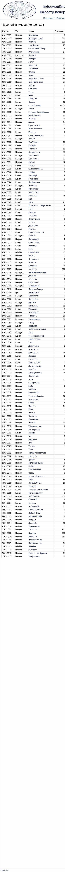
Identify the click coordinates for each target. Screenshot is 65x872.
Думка (31, 75)
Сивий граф (33, 252)
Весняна (32, 356)
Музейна (32, 369)
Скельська (33, 306)
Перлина (32, 406)
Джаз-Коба (33, 226)
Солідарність (34, 152)
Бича (30, 95)
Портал (31, 85)
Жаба (30, 386)
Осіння (31, 473)
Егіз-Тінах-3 (33, 155)
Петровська (33, 239)
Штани (31, 343)
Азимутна (32, 99)
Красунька (32, 195)
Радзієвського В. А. (36, 232)
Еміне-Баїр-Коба (35, 82)
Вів (29, 436)
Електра (32, 212)
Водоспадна (33, 393)
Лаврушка (32, 246)
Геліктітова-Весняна (37, 329)
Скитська (32, 533)
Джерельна (33, 299)
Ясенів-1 (32, 55)
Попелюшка (33, 496)
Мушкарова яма (35, 38)
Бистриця (32, 175)
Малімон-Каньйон (36, 396)
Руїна (30, 409)
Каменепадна (34, 339)
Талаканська (33, 286)
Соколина (32, 500)
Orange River (34, 383)
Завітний (32, 236)
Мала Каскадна (35, 129)
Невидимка (33, 376)
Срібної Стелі (34, 513)
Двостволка (33, 346)
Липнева (32, 546)
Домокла (32, 276)
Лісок (30, 379)
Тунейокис (32, 216)
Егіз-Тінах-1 (33, 142)
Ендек (31, 109)
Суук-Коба (32, 89)
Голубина (32, 269)
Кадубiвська (33, 45)
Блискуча (32, 316)
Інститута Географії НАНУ (39, 206)
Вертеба (32, 42)
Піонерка (32, 58)
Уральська (33, 309)
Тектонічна (33, 68)
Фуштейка (32, 550)
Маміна (31, 172)
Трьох (30, 92)
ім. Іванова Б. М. (35, 169)
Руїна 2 (31, 413)
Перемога (32, 326)
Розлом (31, 162)
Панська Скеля (34, 483)
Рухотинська (33, 52)
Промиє (31, 139)
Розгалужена (34, 429)
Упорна (31, 433)
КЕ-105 (31, 222)
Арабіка (31, 122)
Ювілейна (32, 149)
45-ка (30, 249)
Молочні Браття (35, 493)
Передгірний (33, 292)
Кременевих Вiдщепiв (37, 553)
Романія (31, 423)
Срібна (31, 403)
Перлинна (32, 439)
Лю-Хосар (32, 262)
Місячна (31, 229)
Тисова (31, 165)
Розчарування (34, 319)
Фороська (32, 279)
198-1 (30, 332)
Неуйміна (32, 185)
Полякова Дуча (35, 543)
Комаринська (34, 363)
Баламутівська (34, 373)
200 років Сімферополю (38, 112)
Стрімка (31, 72)
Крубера (32, 503)
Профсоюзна (34, 182)
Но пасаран (33, 312)
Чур (30, 443)
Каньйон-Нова (34, 469)
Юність (31, 480)
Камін (30, 449)
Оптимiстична (34, 105)
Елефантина (33, 556)
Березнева (33, 35)
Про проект (49, 18)
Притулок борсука (36, 289)
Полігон (31, 256)
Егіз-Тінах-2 (33, 159)
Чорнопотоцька (35, 540)
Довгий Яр (32, 523)
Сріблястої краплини (37, 453)
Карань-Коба (34, 526)
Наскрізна (32, 416)
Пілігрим (32, 520)
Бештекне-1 (33, 353)
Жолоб (31, 62)
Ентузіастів (33, 296)
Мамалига (32, 536)
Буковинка (32, 530)
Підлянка (32, 389)
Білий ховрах (34, 115)
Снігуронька (33, 242)
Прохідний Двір (35, 516)
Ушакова (32, 132)
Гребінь (31, 459)
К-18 (30, 199)
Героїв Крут (33, 192)
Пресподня (33, 399)
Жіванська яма (34, 426)
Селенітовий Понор (36, 48)
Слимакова (33, 259)
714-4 (30, 209)
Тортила (32, 486)
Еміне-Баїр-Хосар (36, 79)
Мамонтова (33, 189)
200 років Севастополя (38, 490)
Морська (32, 119)
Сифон (31, 466)
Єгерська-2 (33, 282)
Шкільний (32, 456)
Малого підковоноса (37, 476)
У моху (31, 322)
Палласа (32, 302)
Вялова (31, 102)
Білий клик (33, 179)
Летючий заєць (34, 366)
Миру (30, 202)
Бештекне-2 (33, 349)
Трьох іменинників (36, 336)
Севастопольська (36, 135)
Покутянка (32, 65)
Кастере (32, 145)
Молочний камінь (35, 463)
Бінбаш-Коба (34, 506)
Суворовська (34, 125)
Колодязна (33, 419)
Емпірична (33, 359)
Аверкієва (32, 266)
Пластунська (34, 219)
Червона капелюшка (37, 272)
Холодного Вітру (35, 510)
